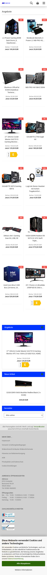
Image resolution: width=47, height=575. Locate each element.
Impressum (6, 441)
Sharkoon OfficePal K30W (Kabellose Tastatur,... (11, 89)
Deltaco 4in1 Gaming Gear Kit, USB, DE (12, 237)
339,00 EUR (23, 400)
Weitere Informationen (23, 570)
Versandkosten (39, 427)
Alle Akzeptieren (23, 563)
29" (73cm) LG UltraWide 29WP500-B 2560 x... (35, 286)
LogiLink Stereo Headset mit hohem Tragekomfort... (35, 188)
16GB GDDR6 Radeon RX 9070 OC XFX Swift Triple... (35, 238)
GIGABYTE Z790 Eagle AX (35, 138)
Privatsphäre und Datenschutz (12, 462)
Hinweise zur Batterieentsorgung (13, 453)
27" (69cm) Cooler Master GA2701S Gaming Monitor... (12, 139)
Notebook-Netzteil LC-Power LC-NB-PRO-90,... (35, 39)
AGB (3, 458)
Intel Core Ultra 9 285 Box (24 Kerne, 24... (12, 286)
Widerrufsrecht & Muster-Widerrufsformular (17, 449)
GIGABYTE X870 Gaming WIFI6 (11, 187)
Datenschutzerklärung (15, 559)
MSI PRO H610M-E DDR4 (35, 87)
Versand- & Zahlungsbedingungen (14, 445)
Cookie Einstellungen (9, 466)
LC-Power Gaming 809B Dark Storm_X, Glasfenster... (11, 40)
